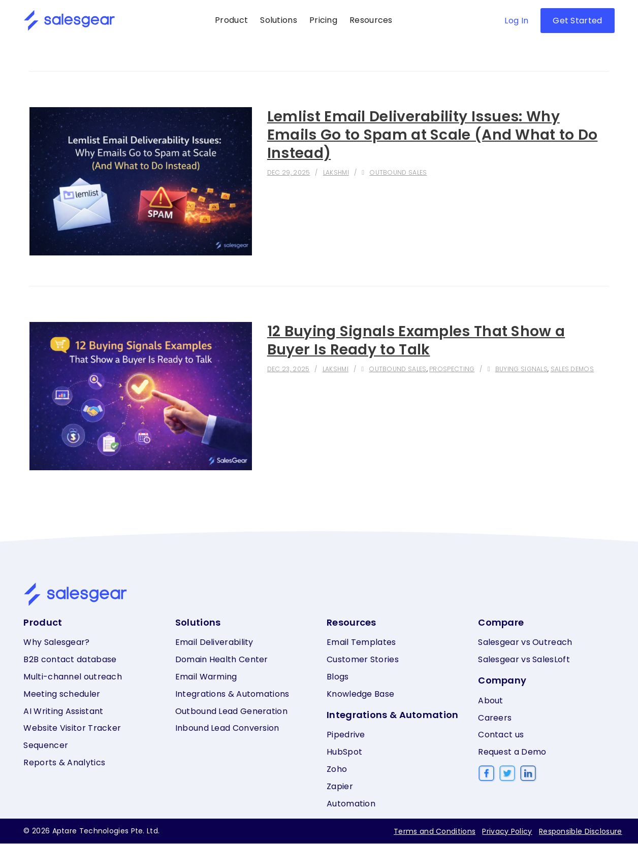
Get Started (577, 20)
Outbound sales (396, 172)
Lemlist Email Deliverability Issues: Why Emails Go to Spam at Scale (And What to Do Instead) (429, 135)
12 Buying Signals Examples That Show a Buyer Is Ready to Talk (424, 340)
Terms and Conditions (433, 832)
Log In (516, 20)
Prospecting (447, 369)
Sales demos (564, 369)
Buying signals (515, 369)
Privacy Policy (506, 832)
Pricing (323, 20)
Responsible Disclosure (580, 832)
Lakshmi (335, 172)
